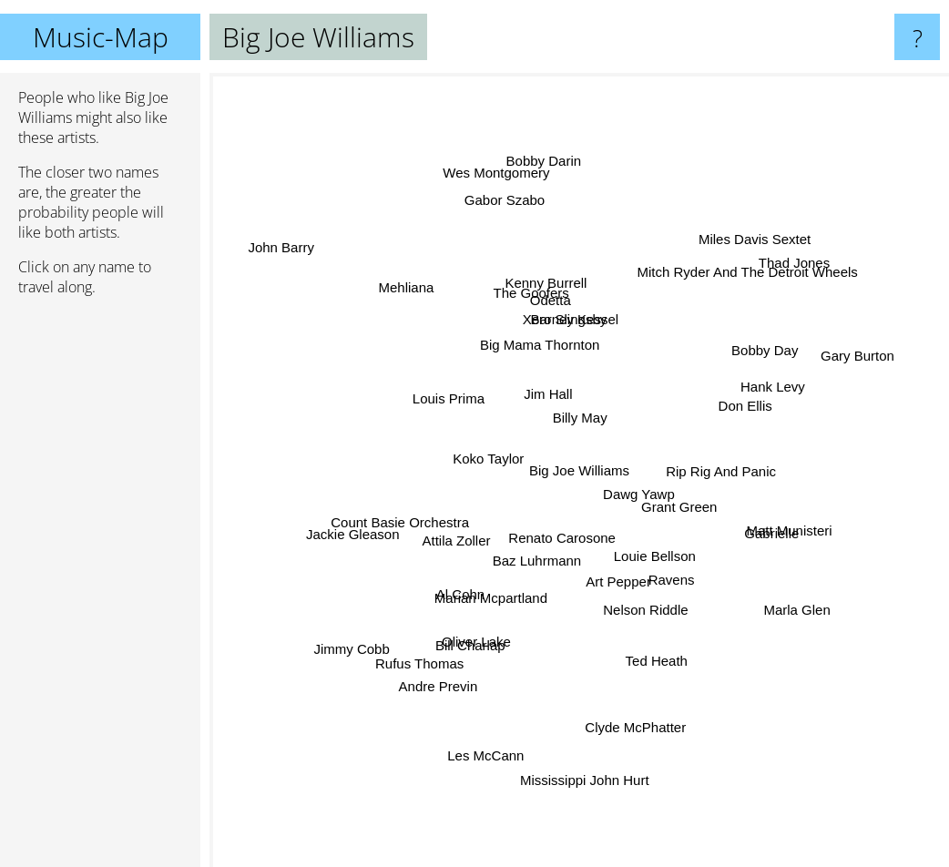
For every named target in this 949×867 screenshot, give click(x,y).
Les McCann (491, 752)
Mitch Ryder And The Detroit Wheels (728, 294)
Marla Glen (780, 599)
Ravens (663, 569)
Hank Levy (761, 392)
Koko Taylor (490, 461)
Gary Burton (848, 366)
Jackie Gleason (353, 527)
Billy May (574, 405)
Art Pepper (619, 584)
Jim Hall (538, 387)
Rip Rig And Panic (708, 468)
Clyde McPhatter (631, 711)
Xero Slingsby (569, 325)
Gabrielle (753, 527)
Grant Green (681, 522)
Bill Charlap (458, 656)
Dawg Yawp (642, 489)
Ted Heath (666, 651)
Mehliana (423, 303)
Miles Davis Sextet (743, 264)
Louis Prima (439, 407)
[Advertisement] (100, 589)
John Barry (293, 256)
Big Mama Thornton (537, 354)
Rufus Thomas (437, 641)
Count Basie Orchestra (405, 510)
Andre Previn (439, 676)
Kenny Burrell (545, 281)
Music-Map (100, 37)
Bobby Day (748, 360)
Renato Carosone (567, 544)
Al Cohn (464, 581)
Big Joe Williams (579, 470)
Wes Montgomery (492, 171)
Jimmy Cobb (360, 641)
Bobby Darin (547, 185)
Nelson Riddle (665, 598)
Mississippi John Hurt (583, 746)
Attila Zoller (450, 557)
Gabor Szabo (513, 222)
